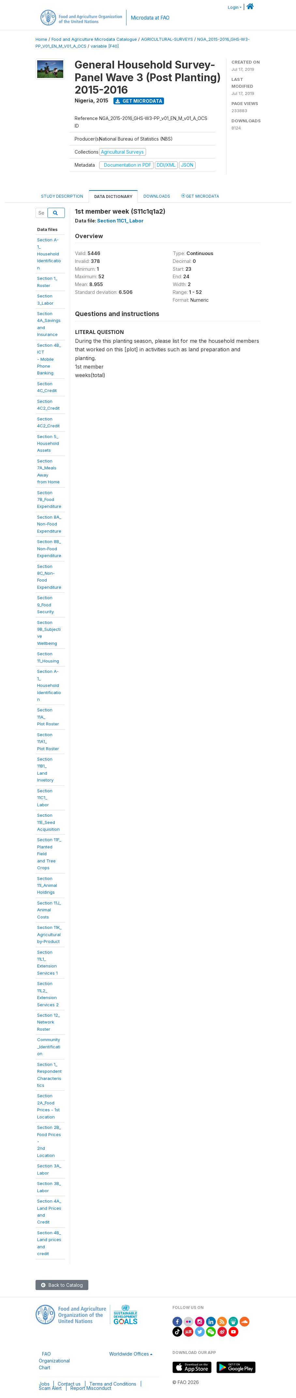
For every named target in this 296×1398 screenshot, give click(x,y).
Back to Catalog (62, 1285)
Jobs (44, 1384)
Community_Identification (48, 1046)
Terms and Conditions (112, 1384)
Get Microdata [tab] (200, 196)
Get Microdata (138, 101)
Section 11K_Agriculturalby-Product (49, 934)
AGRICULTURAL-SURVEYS (167, 39)
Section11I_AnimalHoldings (47, 885)
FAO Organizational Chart (54, 1360)
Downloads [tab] (156, 196)
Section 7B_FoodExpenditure (49, 499)
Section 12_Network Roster (48, 1022)
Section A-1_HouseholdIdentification (49, 685)
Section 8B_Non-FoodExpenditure (49, 548)
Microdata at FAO (150, 18)
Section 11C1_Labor (44, 797)
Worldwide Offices (129, 1354)
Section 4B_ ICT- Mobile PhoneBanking (49, 359)
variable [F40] (105, 46)
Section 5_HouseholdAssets (48, 443)
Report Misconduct (90, 1388)
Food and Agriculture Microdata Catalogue (94, 39)
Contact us (69, 1384)
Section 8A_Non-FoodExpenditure (49, 524)
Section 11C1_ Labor (120, 220)
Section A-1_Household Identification (49, 253)
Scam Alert (50, 1388)
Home (41, 39)
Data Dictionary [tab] (113, 196)
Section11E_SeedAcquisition (48, 822)
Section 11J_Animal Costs (49, 909)
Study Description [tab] (62, 196)
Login (233, 7)
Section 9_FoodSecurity (45, 604)
